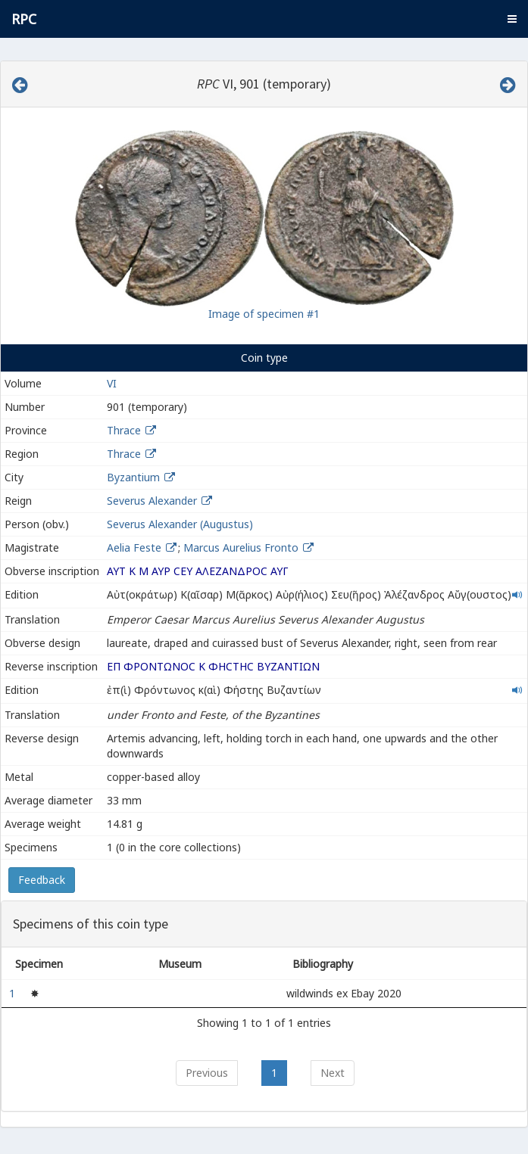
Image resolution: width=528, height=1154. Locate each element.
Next (332, 1072)
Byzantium (133, 477)
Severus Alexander (152, 500)
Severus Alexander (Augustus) (180, 524)
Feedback (41, 879)
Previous (207, 1072)
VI (112, 383)
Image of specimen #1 (264, 313)
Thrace (124, 430)
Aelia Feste (135, 547)
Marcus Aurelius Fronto (242, 547)
